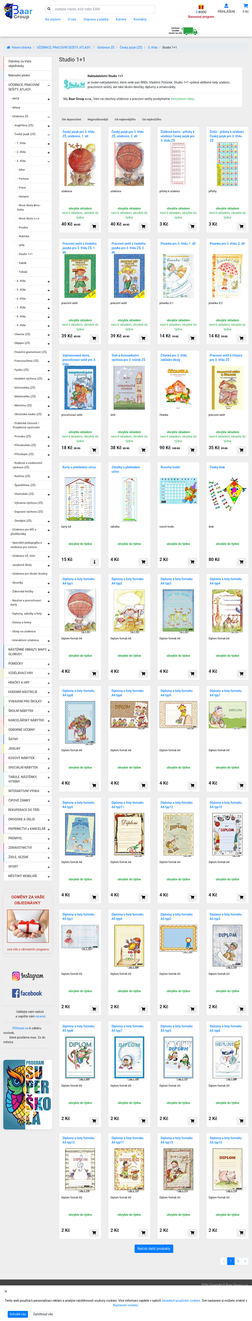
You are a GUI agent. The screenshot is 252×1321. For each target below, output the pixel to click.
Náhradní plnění (19, 75)
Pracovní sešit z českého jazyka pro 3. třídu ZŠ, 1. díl (79, 248)
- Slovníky (17, 582)
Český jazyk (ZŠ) (131, 47)
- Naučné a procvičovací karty (26, 602)
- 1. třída (20, 143)
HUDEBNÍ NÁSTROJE (22, 692)
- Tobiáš (22, 271)
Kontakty (140, 19)
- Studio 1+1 (25, 254)
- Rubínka (23, 236)
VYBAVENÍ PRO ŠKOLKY (25, 701)
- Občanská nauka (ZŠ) (27, 414)
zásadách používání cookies (181, 1300)
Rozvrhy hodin (170, 467)
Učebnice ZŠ (105, 47)
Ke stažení (52, 19)
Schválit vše (18, 1314)
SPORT (13, 866)
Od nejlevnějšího (125, 119)
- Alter (21, 169)
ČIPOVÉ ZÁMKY (19, 800)
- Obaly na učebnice (23, 631)
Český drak (217, 467)
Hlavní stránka (19, 47)
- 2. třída (20, 152)
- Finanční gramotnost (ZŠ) (30, 352)
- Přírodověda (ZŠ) (24, 445)
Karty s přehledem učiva (79, 467)
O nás (72, 19)
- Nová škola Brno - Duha (29, 207)
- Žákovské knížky (22, 591)
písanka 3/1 (166, 303)
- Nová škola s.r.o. (28, 218)
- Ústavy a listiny (21, 622)
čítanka (164, 414)
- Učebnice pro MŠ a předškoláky (23, 532)
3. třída (152, 47)
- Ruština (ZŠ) (21, 476)
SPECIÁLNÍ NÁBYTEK (23, 767)
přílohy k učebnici (170, 191)
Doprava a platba (96, 19)
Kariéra (121, 19)
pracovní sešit (69, 303)
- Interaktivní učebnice (25, 640)
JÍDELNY (14, 748)
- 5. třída (20, 289)
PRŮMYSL (15, 838)
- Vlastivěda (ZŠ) (23, 494)
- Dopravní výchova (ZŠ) (28, 511)
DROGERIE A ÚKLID (21, 819)
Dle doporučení (71, 119)
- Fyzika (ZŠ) (21, 369)
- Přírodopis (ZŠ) (23, 454)
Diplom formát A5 (71, 973)
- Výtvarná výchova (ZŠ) (28, 503)
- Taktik (22, 263)
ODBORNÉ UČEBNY (21, 729)
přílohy (213, 191)
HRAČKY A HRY (19, 682)
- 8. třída (20, 316)
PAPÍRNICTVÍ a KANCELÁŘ (27, 829)
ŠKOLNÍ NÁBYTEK (20, 711)
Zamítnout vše (43, 1314)
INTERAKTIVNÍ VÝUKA (23, 791)
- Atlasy (15, 107)
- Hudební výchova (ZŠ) (27, 378)
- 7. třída (20, 307)
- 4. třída (20, 280)
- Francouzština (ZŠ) (26, 360)
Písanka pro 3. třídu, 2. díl (227, 243)
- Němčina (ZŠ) (22, 405)
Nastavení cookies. (126, 1305)
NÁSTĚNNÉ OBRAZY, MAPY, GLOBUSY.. (27, 652)
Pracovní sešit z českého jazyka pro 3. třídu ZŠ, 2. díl (128, 248)
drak (211, 526)
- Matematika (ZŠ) (24, 396)
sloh (112, 414)
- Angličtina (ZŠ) (23, 125)
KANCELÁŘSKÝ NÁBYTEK (26, 720)
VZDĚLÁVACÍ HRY (20, 673)
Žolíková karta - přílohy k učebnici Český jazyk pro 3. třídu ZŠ (178, 136)
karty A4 (66, 526)
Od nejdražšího (151, 119)
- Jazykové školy (21, 564)
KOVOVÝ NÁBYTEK (21, 758)
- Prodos (22, 227)
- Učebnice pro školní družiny (29, 573)
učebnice (66, 191)
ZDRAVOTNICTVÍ (20, 847)
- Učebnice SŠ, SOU (23, 555)
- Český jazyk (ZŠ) (24, 134)
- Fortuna (23, 178)
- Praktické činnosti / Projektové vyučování (26, 425)
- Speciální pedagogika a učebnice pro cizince (26, 545)
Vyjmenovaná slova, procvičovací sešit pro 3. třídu (79, 360)
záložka (114, 526)
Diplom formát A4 (71, 638)
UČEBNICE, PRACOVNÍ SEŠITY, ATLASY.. (64, 47)
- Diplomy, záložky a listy (26, 613)
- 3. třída (20, 161)
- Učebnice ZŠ (19, 116)
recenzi (41, 1016)
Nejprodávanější (98, 119)
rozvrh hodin (167, 526)
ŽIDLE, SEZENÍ (18, 857)
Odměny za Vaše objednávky (19, 64)
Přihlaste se (21, 1028)
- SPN (20, 245)
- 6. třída (20, 298)
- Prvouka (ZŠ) (22, 436)
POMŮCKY (15, 663)
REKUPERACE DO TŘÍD (23, 810)
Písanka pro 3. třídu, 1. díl (178, 243)
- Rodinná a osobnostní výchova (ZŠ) (27, 465)
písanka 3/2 (216, 303)
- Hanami (23, 196)
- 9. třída (20, 325)
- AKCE (15, 98)
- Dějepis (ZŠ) (21, 343)
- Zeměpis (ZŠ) (22, 520)
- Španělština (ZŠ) (24, 485)
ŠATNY (13, 739)
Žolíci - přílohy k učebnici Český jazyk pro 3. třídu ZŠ (227, 136)
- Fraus (21, 187)
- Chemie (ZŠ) (21, 334)
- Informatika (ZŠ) (24, 387)
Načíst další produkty (153, 1249)
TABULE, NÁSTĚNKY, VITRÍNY (22, 779)
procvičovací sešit (71, 414)
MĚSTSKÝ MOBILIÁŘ (22, 876)
